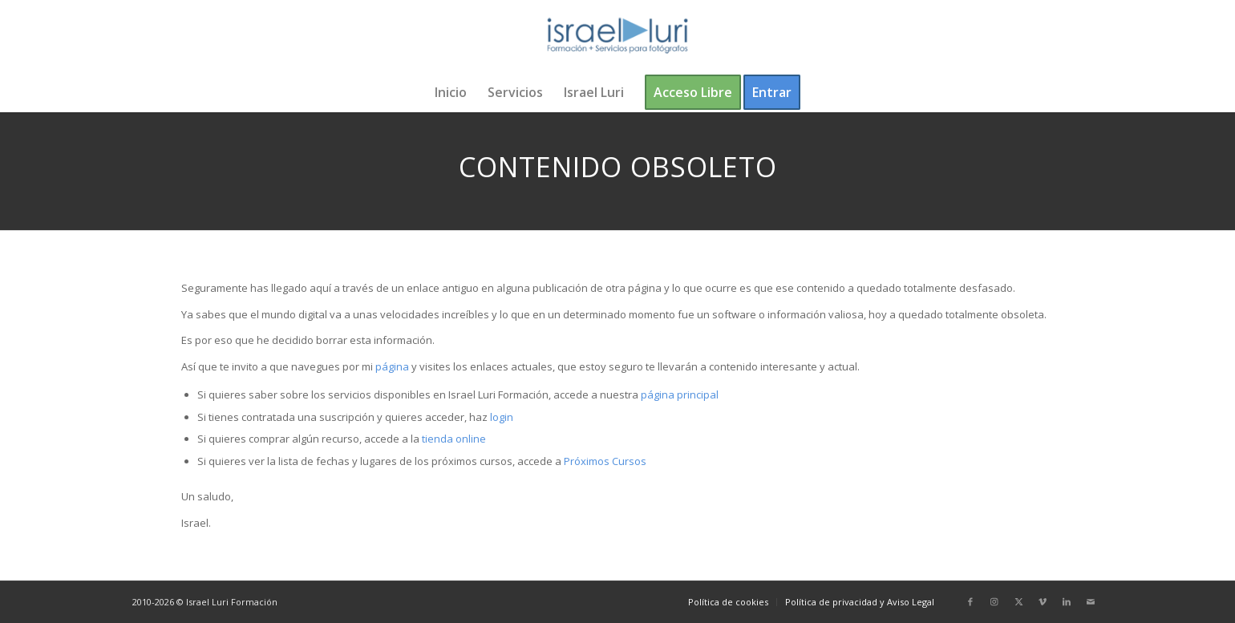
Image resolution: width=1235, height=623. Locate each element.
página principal (680, 394)
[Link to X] (1018, 601)
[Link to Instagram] (994, 601)
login (501, 417)
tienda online (454, 438)
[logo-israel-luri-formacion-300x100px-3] (617, 36)
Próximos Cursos (603, 461)
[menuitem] (450, 92)
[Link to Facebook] (970, 601)
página (392, 366)
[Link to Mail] (1091, 601)
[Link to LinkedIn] (1067, 601)
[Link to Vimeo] (1043, 601)
